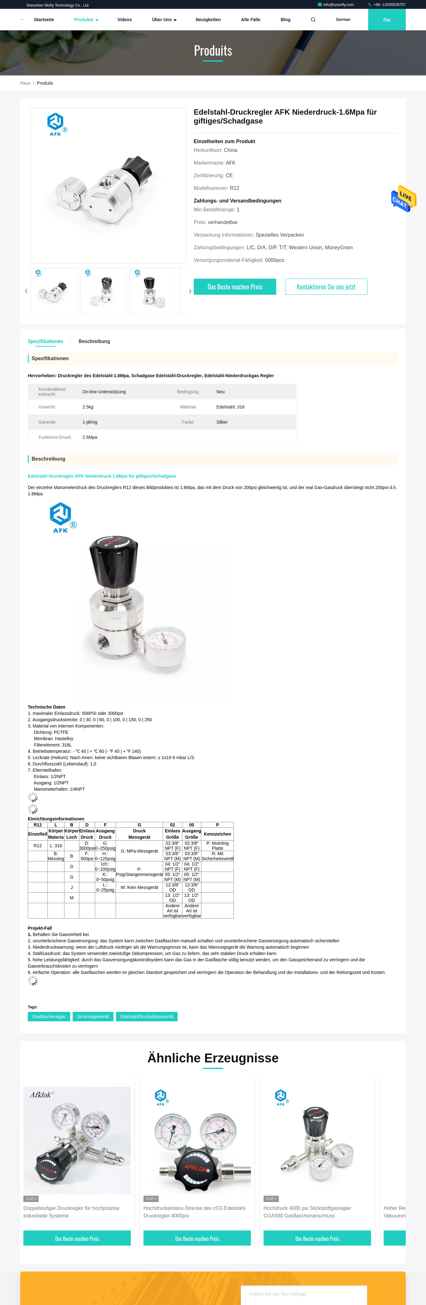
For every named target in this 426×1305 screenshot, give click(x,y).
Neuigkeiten (208, 19)
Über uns (163, 19)
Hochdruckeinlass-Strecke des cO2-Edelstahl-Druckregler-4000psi (194, 1211)
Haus (25, 83)
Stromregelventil (93, 1016)
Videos (125, 19)
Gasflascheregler (49, 1016)
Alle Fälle (250, 19)
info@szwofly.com (336, 5)
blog (285, 19)
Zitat (387, 19)
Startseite (44, 19)
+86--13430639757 (387, 5)
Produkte (85, 19)
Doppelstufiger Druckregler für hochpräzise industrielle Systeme (71, 1211)
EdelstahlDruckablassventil (146, 1016)
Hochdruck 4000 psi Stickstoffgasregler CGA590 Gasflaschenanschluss (307, 1211)
